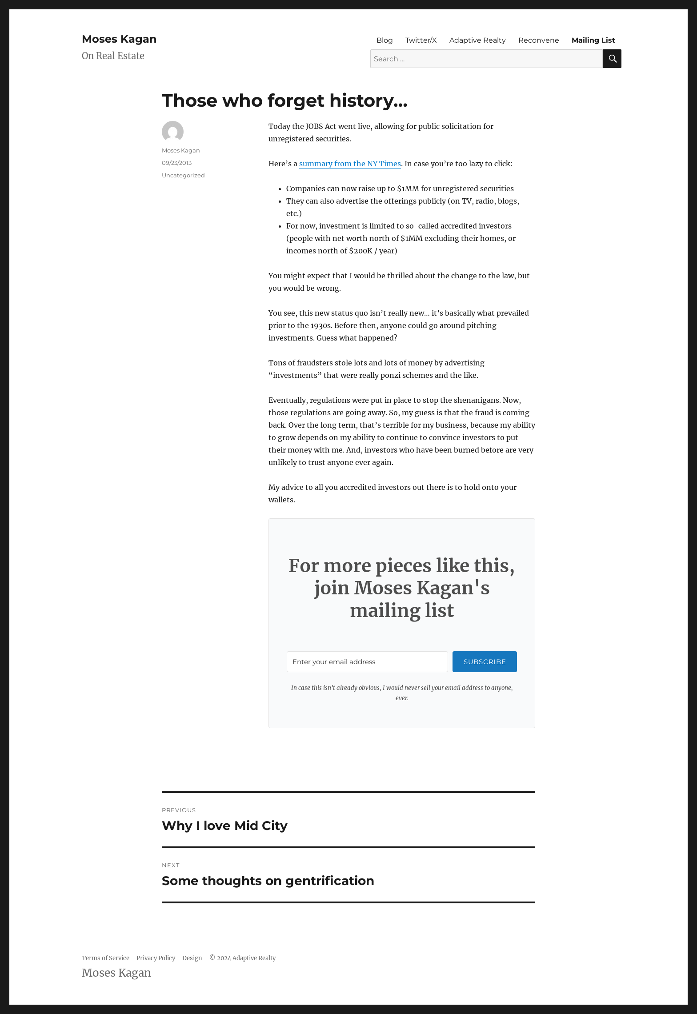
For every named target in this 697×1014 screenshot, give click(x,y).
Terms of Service (105, 958)
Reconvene (538, 40)
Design (192, 958)
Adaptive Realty (477, 40)
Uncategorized (183, 175)
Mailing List (593, 40)
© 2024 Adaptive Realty (242, 958)
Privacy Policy (155, 958)
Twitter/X (421, 40)
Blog (385, 40)
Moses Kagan (119, 38)
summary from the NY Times (350, 163)
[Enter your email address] (367, 661)
